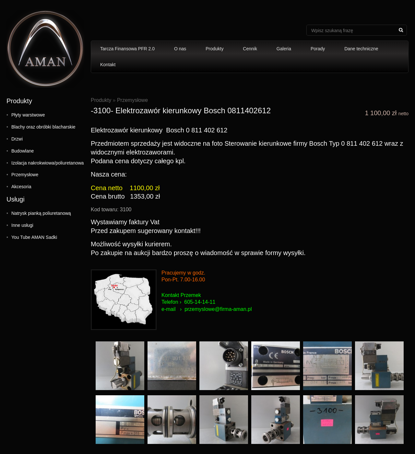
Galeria (284, 48)
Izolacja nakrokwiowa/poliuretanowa (47, 163)
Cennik (250, 48)
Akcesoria (21, 186)
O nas (180, 48)
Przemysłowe (24, 174)
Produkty (214, 48)
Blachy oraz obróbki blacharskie (43, 126)
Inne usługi (22, 225)
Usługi (15, 199)
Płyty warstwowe (28, 114)
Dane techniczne (361, 48)
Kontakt (107, 64)
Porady (318, 48)
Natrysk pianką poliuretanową (41, 213)
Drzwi (17, 138)
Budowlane (22, 150)
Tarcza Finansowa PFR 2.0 (127, 48)
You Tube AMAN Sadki (34, 237)
